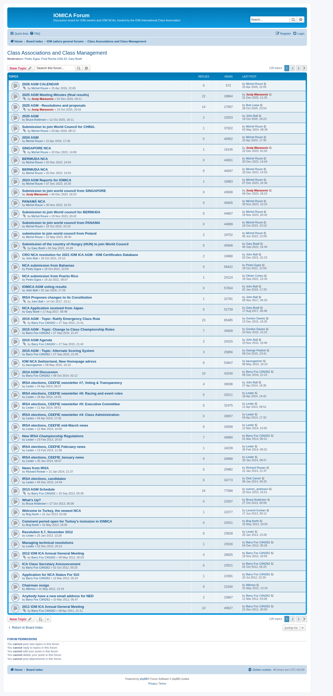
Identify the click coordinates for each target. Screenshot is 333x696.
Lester (30, 386)
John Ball (252, 115)
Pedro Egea (32, 58)
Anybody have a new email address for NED (58, 596)
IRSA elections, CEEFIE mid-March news (55, 425)
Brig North (32, 514)
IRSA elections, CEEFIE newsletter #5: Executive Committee (71, 404)
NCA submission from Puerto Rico (50, 276)
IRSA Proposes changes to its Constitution (57, 297)
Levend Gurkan (256, 510)
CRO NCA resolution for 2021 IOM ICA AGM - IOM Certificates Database (80, 255)
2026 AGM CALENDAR (40, 84)
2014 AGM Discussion (40, 372)
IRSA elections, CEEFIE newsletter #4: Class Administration (70, 415)
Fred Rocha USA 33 (54, 58)
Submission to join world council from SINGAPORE (64, 191)
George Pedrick (256, 350)
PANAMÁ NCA (33, 201)
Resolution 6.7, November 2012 (47, 532)
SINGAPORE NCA (36, 148)
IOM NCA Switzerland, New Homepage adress (59, 361)
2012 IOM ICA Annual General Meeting (53, 553)
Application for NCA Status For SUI (50, 575)
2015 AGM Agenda (37, 340)
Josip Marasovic (42, 98)
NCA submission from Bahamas (48, 265)
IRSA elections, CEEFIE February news (54, 447)
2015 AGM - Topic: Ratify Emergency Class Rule (61, 319)
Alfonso (31, 588)
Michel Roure (39, 88)
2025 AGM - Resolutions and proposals (54, 105)
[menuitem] (35, 33)
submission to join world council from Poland (59, 233)
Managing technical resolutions (47, 543)
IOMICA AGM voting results (44, 287)
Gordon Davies (255, 318)
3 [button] (298, 68)
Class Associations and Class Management (57, 53)
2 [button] (292, 68)
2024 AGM (30, 137)
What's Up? (31, 500)
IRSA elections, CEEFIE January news (53, 457)
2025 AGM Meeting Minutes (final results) (55, 95)
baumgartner (34, 364)
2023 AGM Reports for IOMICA (46, 180)
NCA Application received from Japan (52, 308)
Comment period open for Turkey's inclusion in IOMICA (67, 521)
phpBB (144, 679)
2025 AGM (30, 116)
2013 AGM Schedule (38, 489)
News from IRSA (35, 468)
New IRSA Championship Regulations (53, 436)
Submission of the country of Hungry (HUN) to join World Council (75, 244)
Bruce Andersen (36, 119)
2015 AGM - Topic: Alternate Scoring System (58, 351)
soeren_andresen (257, 489)
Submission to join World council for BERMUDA (61, 212)
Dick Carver (253, 478)
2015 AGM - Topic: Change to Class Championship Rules (68, 329)
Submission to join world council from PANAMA (61, 223)
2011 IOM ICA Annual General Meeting (53, 607)
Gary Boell (75, 58)
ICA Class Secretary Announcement (51, 564)
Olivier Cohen (255, 275)
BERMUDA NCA (35, 159)
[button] (304, 68)
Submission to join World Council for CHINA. (58, 127)
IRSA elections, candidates (44, 479)
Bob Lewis (252, 105)
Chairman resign (35, 585)
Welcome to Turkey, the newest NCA (51, 511)
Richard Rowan (36, 471)
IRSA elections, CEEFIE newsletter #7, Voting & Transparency (72, 383)
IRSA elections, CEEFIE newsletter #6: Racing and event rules (72, 393)
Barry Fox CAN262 (43, 322)
